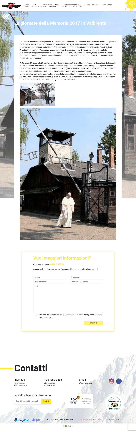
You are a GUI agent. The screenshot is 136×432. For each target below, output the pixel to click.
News (26, 7)
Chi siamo (52, 7)
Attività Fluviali (30, 5)
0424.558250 (57, 264)
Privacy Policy (97, 420)
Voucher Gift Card (39, 7)
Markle (119, 420)
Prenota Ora (77, 7)
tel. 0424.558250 (49, 383)
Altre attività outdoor (50, 5)
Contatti (65, 7)
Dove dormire (107, 5)
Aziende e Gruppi (91, 5)
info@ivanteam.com (85, 383)
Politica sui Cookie (86, 420)
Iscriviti (46, 401)
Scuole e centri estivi (71, 5)
